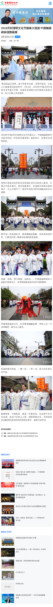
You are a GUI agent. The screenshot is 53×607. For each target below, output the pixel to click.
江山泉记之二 (20, 572)
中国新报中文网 (9, 3)
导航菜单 (50, 3)
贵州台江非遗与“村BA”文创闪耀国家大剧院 (31, 506)
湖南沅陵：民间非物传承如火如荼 (27, 561)
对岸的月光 (20, 584)
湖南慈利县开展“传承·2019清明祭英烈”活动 (22, 436)
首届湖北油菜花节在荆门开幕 (26, 538)
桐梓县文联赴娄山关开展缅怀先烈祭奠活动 (22, 433)
